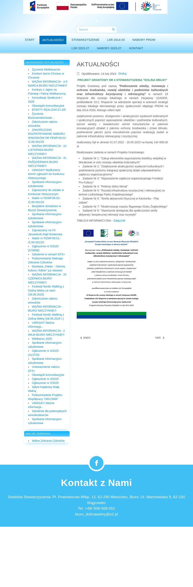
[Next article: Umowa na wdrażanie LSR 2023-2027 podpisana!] (160, 337)
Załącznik (119, 220)
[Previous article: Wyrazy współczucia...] (85, 337)
